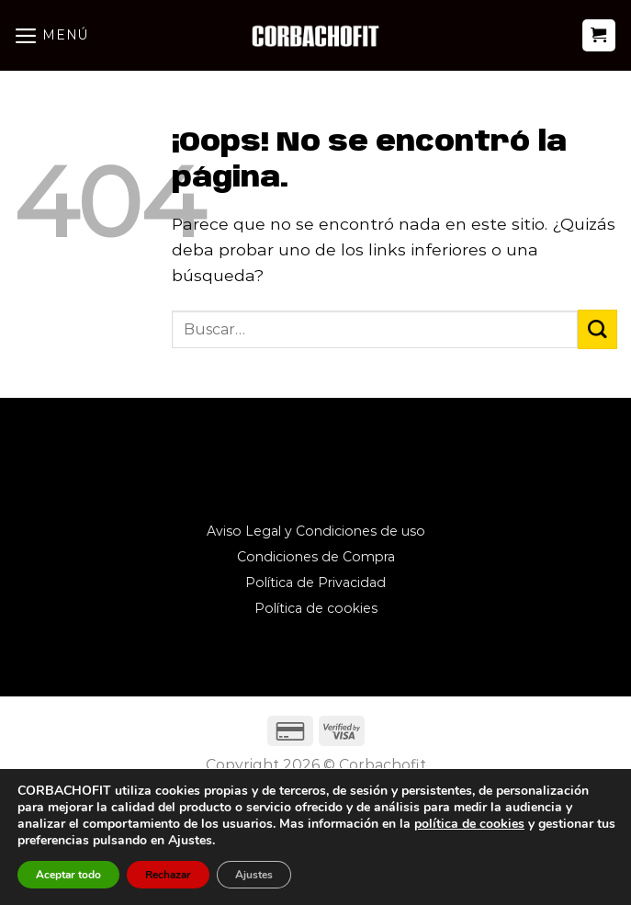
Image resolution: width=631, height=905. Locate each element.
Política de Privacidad (315, 582)
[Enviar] (597, 329)
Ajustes (254, 874)
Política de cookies (315, 608)
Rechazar (168, 874)
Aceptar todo (68, 874)
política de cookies (469, 823)
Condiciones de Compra (316, 557)
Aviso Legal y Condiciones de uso (316, 531)
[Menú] (51, 35)
